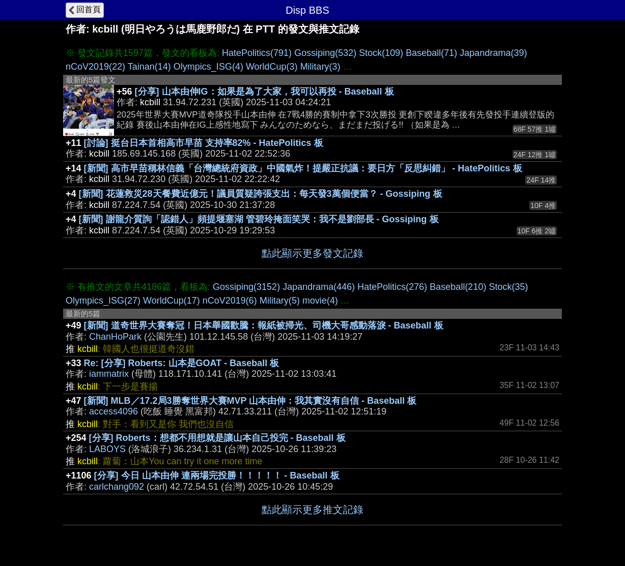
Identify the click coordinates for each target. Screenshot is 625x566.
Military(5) (280, 300)
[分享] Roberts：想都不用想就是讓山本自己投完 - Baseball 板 (217, 438)
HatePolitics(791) (257, 53)
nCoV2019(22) (95, 67)
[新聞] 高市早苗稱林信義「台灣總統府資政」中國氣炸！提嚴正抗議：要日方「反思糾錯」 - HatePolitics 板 (303, 168)
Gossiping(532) (325, 53)
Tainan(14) (149, 67)
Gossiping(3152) (246, 287)
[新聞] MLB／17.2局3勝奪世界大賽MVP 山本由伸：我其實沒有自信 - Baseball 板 (250, 401)
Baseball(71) (431, 53)
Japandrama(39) (493, 53)
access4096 (113, 411)
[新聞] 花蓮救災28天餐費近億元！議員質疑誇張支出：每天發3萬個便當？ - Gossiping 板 (260, 194)
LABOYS (107, 449)
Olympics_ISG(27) (103, 300)
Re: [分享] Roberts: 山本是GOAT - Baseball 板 (181, 363)
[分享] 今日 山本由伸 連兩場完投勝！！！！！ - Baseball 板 (216, 475)
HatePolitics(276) (392, 287)
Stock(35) (508, 287)
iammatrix (109, 374)
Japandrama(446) (318, 287)
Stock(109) (381, 53)
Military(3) (320, 67)
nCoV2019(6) (230, 300)
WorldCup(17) (171, 300)
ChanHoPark (115, 337)
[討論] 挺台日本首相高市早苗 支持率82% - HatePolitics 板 (203, 143)
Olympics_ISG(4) (208, 67)
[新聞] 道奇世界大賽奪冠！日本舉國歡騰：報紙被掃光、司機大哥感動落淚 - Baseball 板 (263, 325)
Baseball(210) (458, 287)
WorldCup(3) (272, 67)
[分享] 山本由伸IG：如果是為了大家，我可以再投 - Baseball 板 (264, 91)
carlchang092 (116, 487)
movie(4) (320, 300)
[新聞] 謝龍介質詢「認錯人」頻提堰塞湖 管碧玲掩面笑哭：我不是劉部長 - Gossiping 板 (259, 219)
